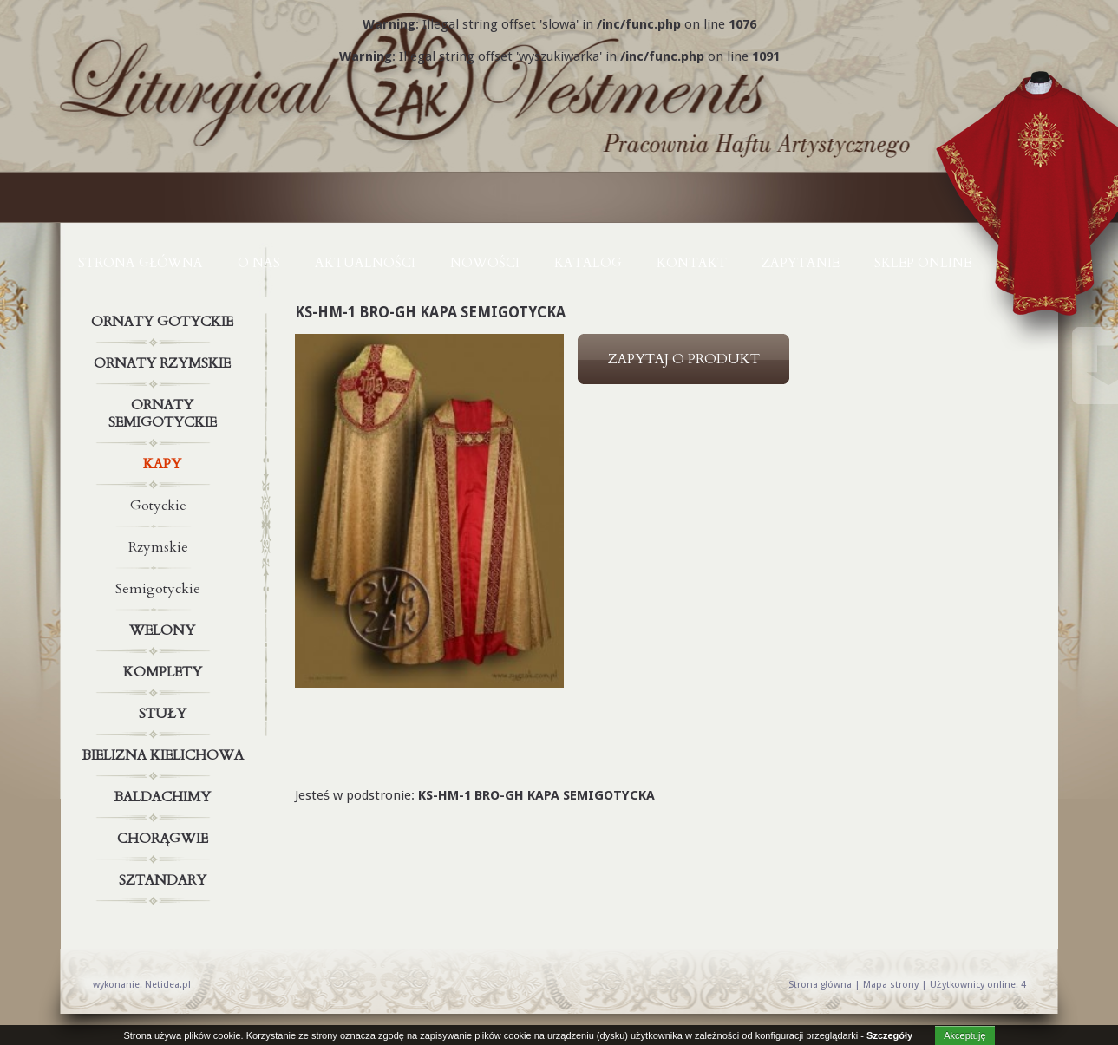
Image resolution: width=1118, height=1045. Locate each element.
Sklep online (922, 262)
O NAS (259, 262)
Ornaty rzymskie (165, 363)
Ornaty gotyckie (165, 321)
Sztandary (165, 880)
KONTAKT (692, 262)
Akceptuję (964, 1035)
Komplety (165, 672)
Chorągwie (165, 838)
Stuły (165, 713)
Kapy (165, 463)
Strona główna (140, 262)
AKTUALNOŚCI (365, 262)
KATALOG (588, 262)
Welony (165, 630)
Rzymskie (158, 547)
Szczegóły (889, 1035)
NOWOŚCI (485, 262)
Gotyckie (158, 505)
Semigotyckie (157, 588)
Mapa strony (891, 984)
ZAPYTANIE (801, 262)
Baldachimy (165, 796)
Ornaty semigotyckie (165, 410)
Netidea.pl (168, 984)
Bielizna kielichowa (165, 755)
